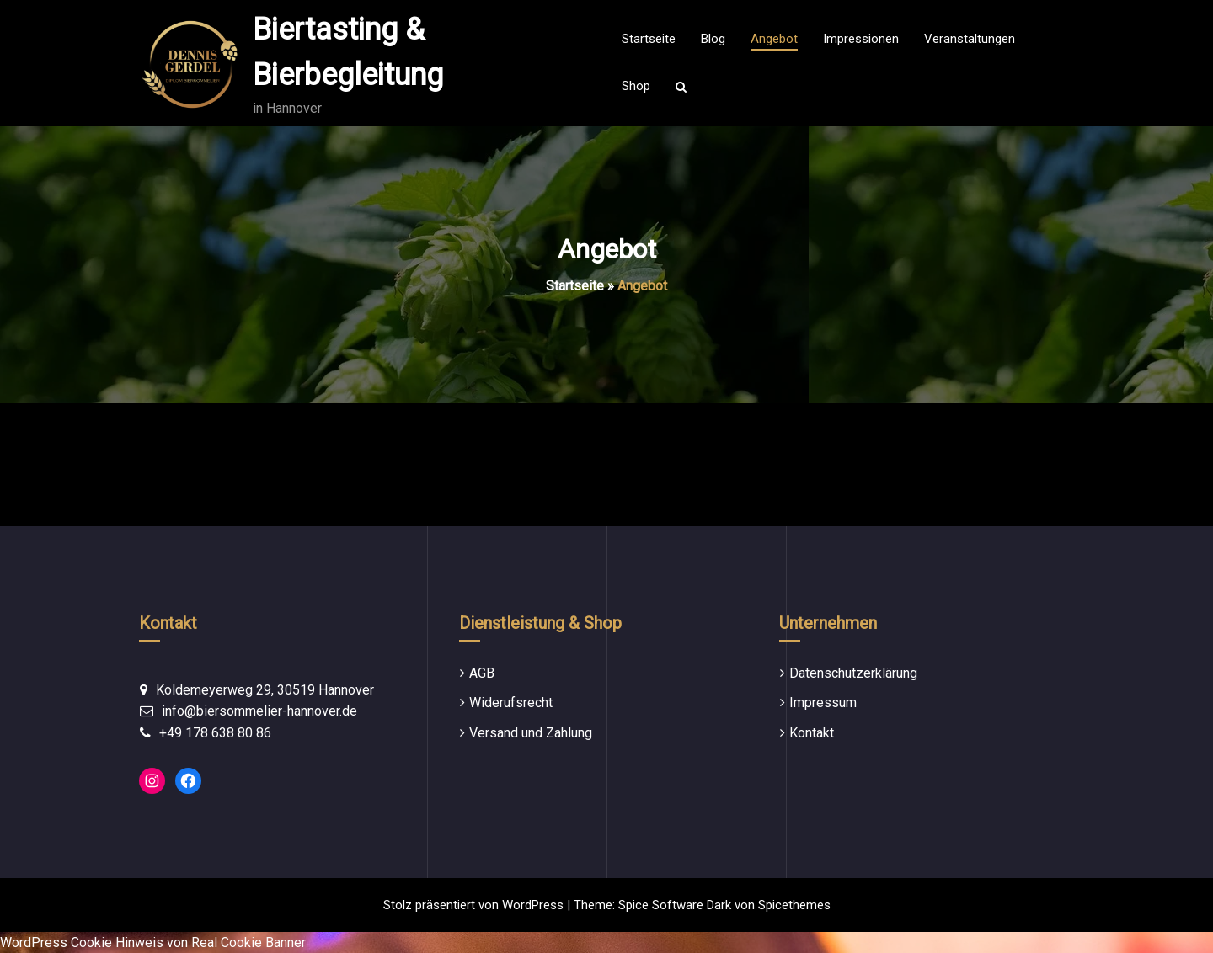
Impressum (823, 703)
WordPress (533, 905)
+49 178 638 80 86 (215, 733)
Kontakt (811, 733)
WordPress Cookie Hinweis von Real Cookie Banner (153, 942)
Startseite (575, 286)
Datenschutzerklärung (853, 673)
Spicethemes (794, 905)
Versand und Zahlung (530, 733)
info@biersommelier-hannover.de (259, 711)
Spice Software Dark (674, 905)
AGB (481, 673)
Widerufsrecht (511, 703)
